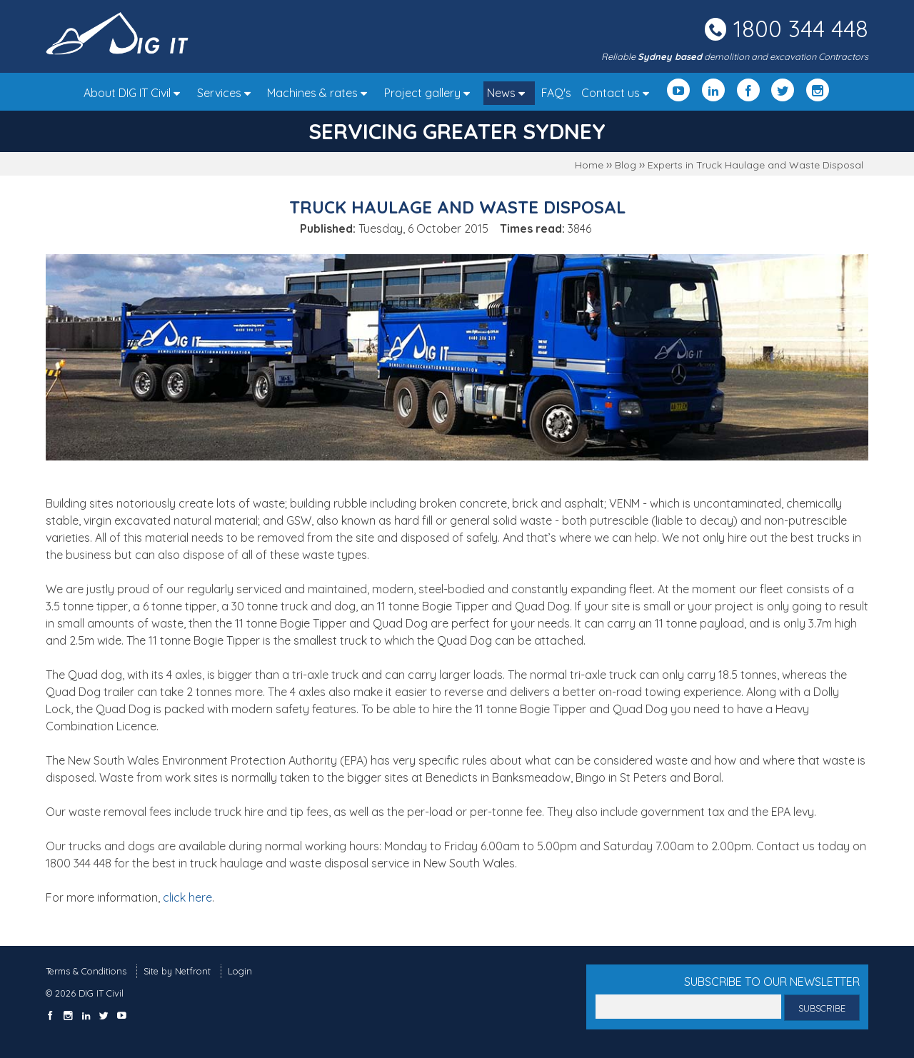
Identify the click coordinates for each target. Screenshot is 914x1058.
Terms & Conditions (86, 971)
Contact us (618, 93)
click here (187, 897)
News (509, 93)
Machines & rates (320, 93)
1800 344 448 (800, 28)
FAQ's (556, 93)
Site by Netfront (177, 971)
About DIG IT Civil (135, 93)
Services (227, 93)
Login (240, 971)
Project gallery (430, 93)
